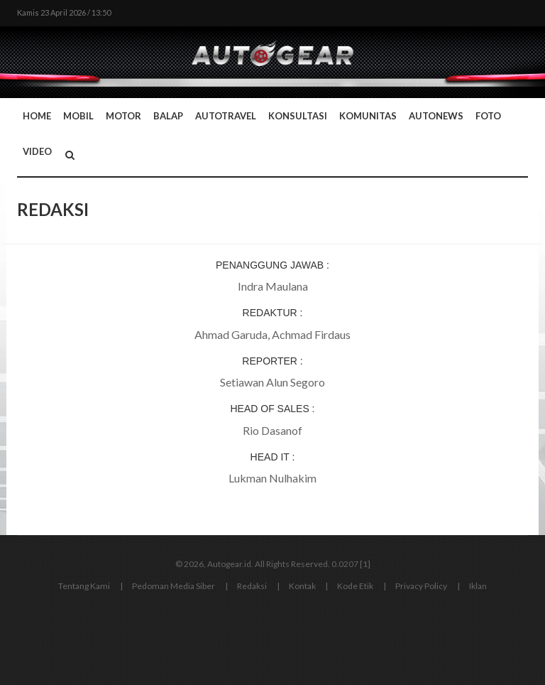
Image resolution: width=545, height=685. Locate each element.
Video (37, 151)
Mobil (78, 116)
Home (37, 116)
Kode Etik (355, 586)
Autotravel (225, 116)
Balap (168, 116)
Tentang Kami (84, 586)
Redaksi (252, 586)
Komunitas (368, 116)
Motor (123, 116)
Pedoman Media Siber (173, 586)
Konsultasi (297, 116)
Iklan (478, 586)
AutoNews (436, 116)
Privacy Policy (421, 586)
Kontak (302, 586)
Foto (488, 116)
